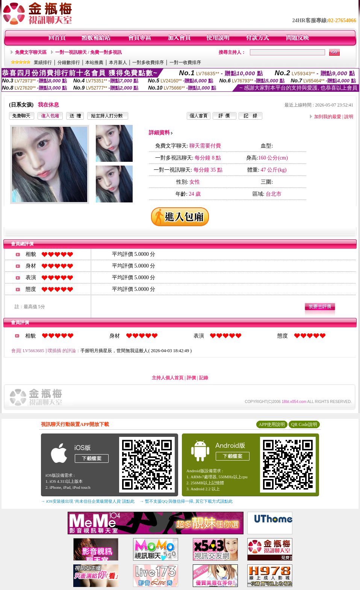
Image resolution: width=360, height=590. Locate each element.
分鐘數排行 (68, 62)
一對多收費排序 (148, 62)
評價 (191, 377)
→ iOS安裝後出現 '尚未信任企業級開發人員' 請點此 (88, 501)
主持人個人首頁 (167, 377)
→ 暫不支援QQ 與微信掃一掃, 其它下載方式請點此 (186, 501)
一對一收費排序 (185, 62)
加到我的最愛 (327, 116)
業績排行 (43, 62)
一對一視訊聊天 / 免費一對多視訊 (88, 52)
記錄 (203, 377)
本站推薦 (94, 62)
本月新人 (118, 62)
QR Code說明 (304, 424)
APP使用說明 (272, 424)
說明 (348, 116)
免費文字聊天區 (31, 52)
